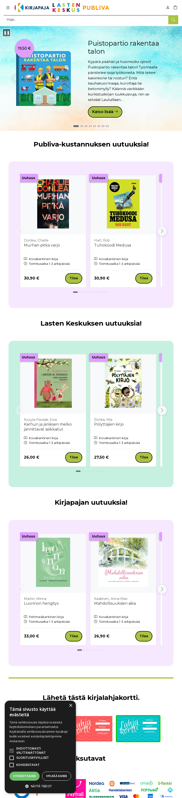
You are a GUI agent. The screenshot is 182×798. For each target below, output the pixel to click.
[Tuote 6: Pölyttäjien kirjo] (99, 126)
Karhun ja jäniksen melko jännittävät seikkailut (48, 427)
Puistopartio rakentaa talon (123, 47)
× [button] (70, 706)
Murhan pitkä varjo (42, 245)
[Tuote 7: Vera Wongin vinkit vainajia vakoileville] (103, 126)
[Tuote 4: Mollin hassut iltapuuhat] (90, 126)
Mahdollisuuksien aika (115, 603)
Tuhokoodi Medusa (112, 245)
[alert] (40, 747)
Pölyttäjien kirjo (109, 424)
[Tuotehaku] (91, 19)
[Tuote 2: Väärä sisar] (82, 126)
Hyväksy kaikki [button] (24, 776)
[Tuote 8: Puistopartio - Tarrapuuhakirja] (107, 126)
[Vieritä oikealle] (162, 231)
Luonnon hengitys (41, 603)
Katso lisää (105, 111)
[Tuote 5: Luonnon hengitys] (94, 126)
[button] (40, 786)
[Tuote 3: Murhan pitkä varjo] (86, 126)
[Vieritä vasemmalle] (20, 231)
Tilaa (73, 278)
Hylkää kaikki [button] (56, 776)
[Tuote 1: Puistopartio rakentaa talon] (76, 126)
